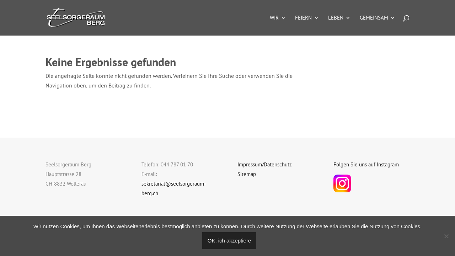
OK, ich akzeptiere (229, 241)
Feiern (303, 18)
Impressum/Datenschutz (264, 164)
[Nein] (446, 236)
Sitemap (246, 174)
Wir (274, 18)
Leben (335, 18)
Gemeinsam (374, 18)
